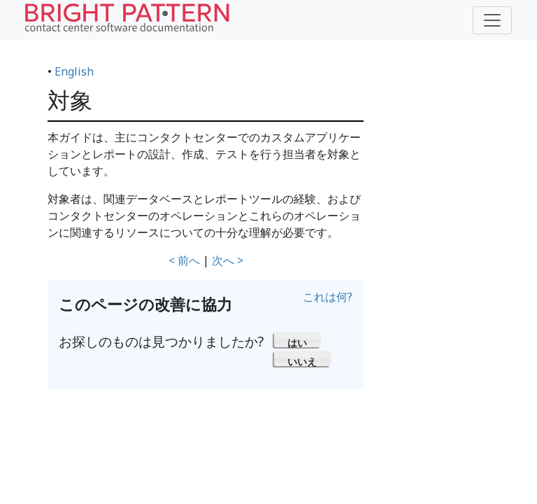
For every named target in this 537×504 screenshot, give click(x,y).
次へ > (227, 260)
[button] (297, 339)
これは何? (327, 296)
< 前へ (184, 260)
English (74, 71)
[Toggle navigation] (492, 20)
